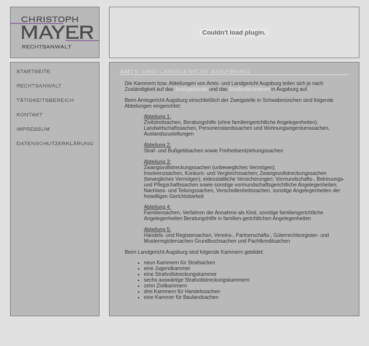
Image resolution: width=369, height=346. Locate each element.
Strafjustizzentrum (249, 89)
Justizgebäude (191, 89)
